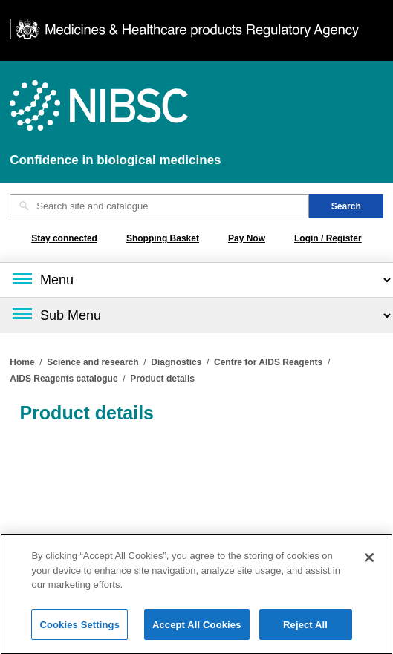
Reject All (305, 629)
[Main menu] (196, 280)
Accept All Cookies (196, 629)
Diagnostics (176, 362)
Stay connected (64, 238)
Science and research (92, 362)
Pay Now (246, 238)
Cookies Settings (79, 629)
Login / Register (328, 238)
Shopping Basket (162, 238)
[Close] (369, 562)
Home (22, 362)
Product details (162, 378)
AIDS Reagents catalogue (63, 378)
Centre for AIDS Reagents (268, 362)
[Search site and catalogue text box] (159, 206)
